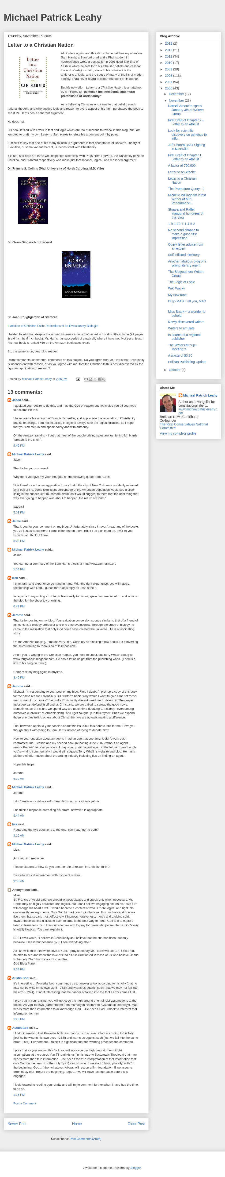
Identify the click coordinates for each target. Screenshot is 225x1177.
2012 (169, 50)
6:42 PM (19, 606)
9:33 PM (19, 969)
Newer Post (17, 1124)
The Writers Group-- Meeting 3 (182, 347)
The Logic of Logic (181, 282)
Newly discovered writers (186, 322)
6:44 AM (19, 815)
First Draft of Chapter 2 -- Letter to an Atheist (186, 122)
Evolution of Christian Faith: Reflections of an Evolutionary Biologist (53, 326)
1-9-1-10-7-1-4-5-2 (181, 224)
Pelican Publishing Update (187, 362)
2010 (169, 63)
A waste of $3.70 (180, 355)
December (177, 94)
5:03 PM (19, 512)
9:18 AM (19, 881)
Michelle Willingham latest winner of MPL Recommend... (187, 199)
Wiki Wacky (176, 288)
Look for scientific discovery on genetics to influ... (187, 134)
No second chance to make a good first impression (183, 234)
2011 (169, 56)
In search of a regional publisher (184, 337)
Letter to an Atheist (181, 172)
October (175, 370)
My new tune (177, 295)
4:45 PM (19, 445)
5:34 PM (19, 569)
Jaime (16, 521)
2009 (169, 69)
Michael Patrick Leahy (53, 17)
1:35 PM (19, 1094)
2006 (169, 88)
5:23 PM (19, 541)
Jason (16, 400)
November (177, 100)
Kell (15, 578)
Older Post (136, 1124)
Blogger (135, 1167)
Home (77, 1124)
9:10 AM (19, 835)
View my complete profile (178, 433)
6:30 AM (19, 778)
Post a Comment (24, 1103)
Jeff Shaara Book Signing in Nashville (186, 147)
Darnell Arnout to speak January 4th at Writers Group (186, 110)
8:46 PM (19, 677)
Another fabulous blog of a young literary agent (187, 263)
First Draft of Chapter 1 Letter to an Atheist (184, 157)
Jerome (17, 615)
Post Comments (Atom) (85, 1139)
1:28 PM (19, 1019)
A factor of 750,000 (182, 165)
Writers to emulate (181, 328)
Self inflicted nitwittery (184, 255)
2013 (169, 43)
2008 (169, 75)
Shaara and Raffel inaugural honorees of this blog (185, 213)
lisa (14, 824)
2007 (169, 82)
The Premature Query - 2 (186, 189)
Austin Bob (20, 978)
